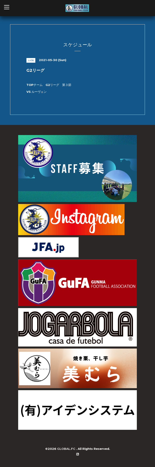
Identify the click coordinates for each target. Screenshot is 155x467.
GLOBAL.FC (66, 449)
